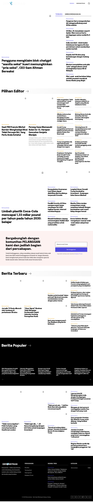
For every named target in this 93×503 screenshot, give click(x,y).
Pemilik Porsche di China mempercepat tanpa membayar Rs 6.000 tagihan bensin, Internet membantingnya (57, 209)
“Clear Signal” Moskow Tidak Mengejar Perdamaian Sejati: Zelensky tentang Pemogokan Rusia (33, 314)
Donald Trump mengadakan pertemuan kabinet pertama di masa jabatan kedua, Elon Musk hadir (65, 132)
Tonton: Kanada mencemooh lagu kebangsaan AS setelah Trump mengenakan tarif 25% (63, 374)
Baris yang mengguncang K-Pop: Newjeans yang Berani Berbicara (57, 323)
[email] (71, 246)
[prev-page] (3, 381)
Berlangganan (71, 251)
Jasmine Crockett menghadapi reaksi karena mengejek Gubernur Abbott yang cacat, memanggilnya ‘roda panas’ (80, 435)
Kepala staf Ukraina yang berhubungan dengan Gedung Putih (78, 57)
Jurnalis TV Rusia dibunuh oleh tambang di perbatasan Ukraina (11, 312)
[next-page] (90, 381)
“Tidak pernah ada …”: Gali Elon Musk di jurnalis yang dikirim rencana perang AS (58, 408)
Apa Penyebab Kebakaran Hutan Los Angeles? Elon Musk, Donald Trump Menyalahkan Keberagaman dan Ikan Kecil (82, 160)
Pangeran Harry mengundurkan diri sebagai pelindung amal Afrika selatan (78, 23)
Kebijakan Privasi (78, 255)
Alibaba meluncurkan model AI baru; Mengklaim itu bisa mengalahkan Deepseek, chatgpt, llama (65, 119)
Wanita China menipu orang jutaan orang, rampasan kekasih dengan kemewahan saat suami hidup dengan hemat (80, 209)
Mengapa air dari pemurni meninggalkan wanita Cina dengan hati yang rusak (80, 411)
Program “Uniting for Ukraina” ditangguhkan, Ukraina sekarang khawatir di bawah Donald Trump (57, 487)
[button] (89, 3)
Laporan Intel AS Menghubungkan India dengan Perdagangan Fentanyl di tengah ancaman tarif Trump (81, 399)
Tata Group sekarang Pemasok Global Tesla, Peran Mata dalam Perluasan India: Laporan (81, 307)
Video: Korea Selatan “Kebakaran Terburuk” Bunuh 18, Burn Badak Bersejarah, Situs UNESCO (57, 473)
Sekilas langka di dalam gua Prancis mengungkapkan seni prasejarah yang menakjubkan (81, 286)
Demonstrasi (5, 57)
